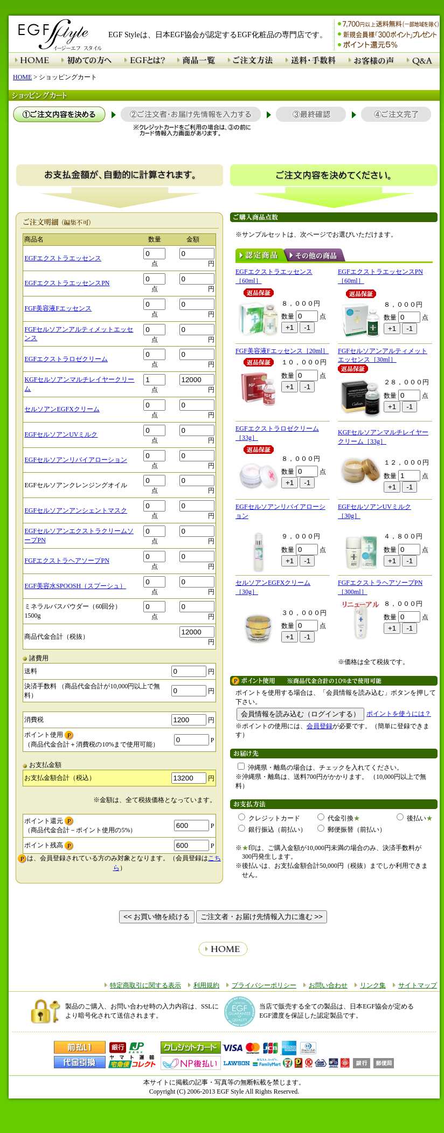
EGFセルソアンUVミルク (61, 434)
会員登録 (319, 726)
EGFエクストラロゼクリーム (66, 359)
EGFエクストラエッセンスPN (66, 283)
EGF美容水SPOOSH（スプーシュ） (75, 586)
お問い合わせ (328, 985)
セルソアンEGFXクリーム (61, 409)
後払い (411, 818)
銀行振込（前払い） (272, 829)
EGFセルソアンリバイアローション (75, 460)
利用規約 (206, 985)
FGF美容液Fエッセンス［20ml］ (282, 351)
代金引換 (335, 818)
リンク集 (373, 985)
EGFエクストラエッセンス (62, 258)
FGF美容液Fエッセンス (58, 308)
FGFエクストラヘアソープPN (66, 560)
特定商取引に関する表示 (145, 985)
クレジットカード (269, 818)
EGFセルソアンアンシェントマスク (75, 510)
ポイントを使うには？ (398, 713)
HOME (22, 77)
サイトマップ (417, 985)
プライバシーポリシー (264, 985)
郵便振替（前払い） (351, 829)
